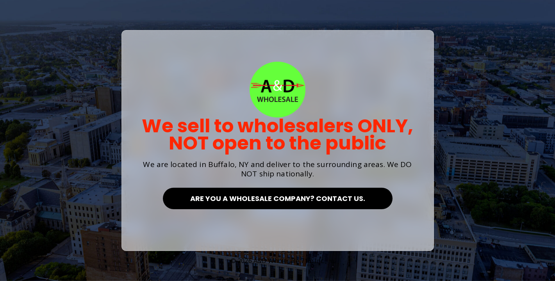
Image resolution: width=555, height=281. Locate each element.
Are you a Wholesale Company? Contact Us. (277, 198)
